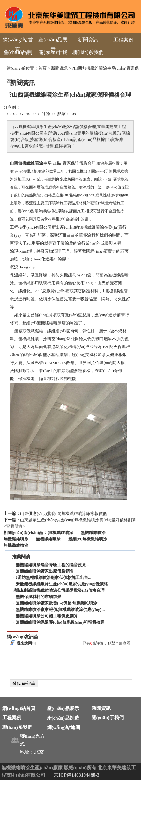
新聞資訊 (88, 39)
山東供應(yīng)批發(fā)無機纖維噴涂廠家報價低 (63, 513)
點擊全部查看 (119, 643)
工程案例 (123, 39)
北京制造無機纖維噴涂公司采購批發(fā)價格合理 (60, 590)
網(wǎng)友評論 (22, 636)
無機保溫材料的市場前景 (38, 596)
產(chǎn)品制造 (17, 56)
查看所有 (14, 526)
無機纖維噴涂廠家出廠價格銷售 (45, 571)
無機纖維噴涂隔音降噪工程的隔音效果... (52, 564)
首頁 (42, 68)
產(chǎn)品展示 (52, 44)
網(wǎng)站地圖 (63, 733)
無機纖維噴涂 (30, 163)
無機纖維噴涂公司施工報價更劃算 (47, 615)
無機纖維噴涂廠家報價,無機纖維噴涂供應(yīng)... (60, 609)
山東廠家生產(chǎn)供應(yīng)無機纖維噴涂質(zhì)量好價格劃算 (78, 519)
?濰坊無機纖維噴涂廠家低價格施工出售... (53, 577)
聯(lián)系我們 (88, 52)
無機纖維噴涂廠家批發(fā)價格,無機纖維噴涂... (58, 603)
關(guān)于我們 (53, 56)
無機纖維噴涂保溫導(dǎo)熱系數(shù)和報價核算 (60, 622)
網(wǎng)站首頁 (18, 44)
